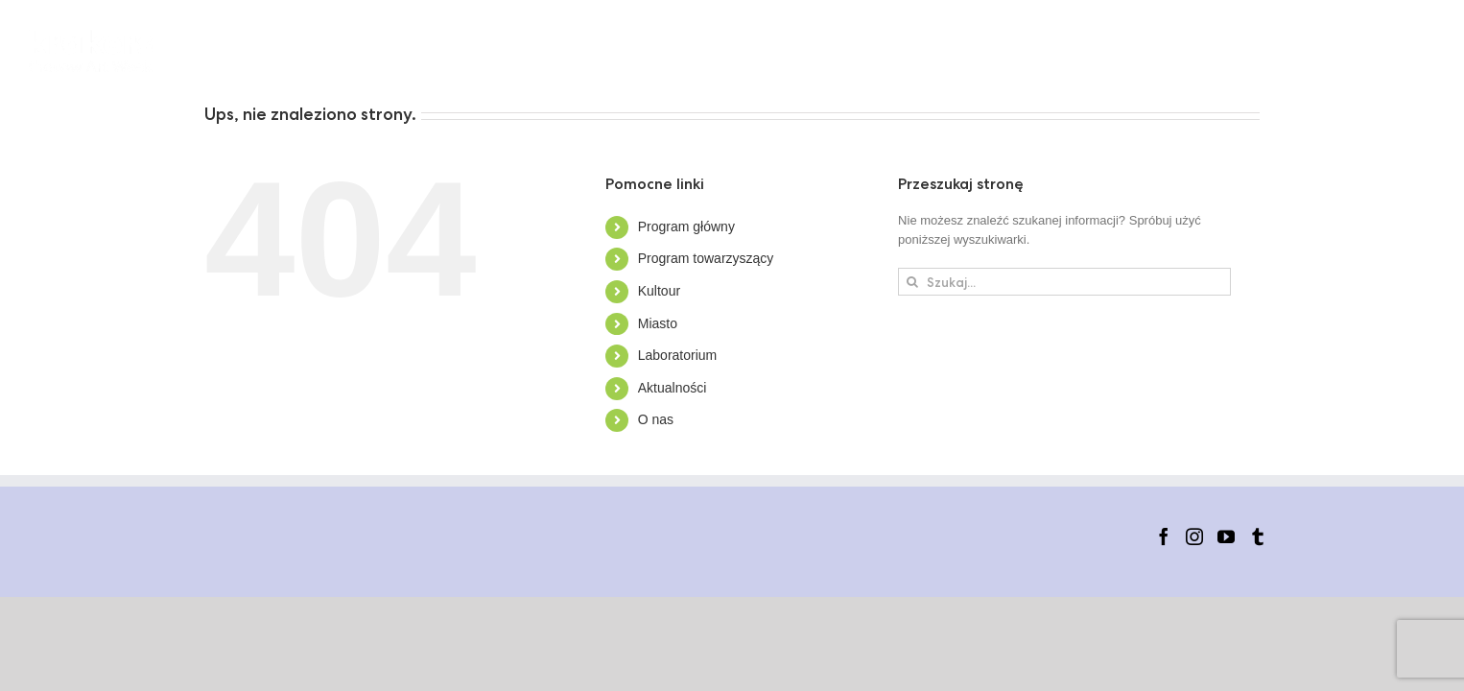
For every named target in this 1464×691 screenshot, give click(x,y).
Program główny (686, 226)
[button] (1405, 51)
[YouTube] (1226, 536)
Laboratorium (678, 355)
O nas (655, 419)
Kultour (659, 290)
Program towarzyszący (706, 258)
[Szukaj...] (1064, 282)
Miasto (657, 323)
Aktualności (672, 387)
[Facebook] (1163, 536)
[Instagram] (1194, 536)
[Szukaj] (912, 282)
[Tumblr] (1257, 536)
